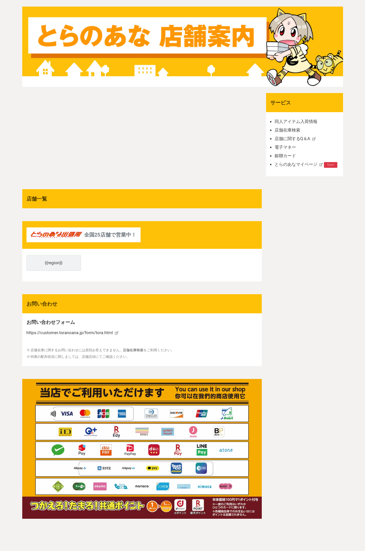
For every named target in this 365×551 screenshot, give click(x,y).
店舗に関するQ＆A (292, 138)
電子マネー (285, 147)
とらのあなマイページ (296, 164)
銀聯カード (285, 155)
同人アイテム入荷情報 (296, 121)
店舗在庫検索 (287, 130)
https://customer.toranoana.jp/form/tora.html (70, 332)
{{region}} (53, 262)
